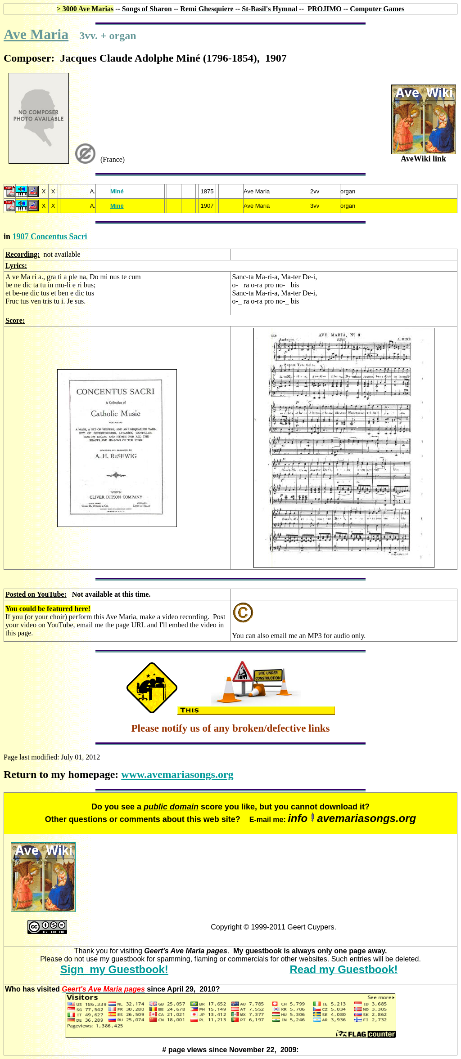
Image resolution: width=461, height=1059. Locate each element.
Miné (117, 191)
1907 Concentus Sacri (50, 236)
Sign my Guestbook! (114, 969)
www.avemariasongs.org (177, 774)
